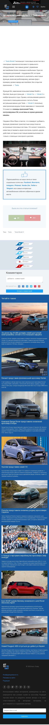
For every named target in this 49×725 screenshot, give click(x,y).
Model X (40, 94)
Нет (32, 218)
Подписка (24, 717)
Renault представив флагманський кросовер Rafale (24, 379)
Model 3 (31, 103)
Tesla (17, 85)
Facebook (27, 182)
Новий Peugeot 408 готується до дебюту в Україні (23, 647)
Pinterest (17, 185)
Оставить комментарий (24, 291)
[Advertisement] (24, 43)
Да (16, 218)
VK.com (19, 287)
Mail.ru (27, 287)
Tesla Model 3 (11, 61)
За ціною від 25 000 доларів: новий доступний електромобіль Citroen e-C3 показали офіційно (22, 334)
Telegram (9, 188)
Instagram (10, 185)
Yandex (35, 287)
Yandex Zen (26, 185)
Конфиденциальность (10, 675)
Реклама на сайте (9, 678)
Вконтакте (35, 182)
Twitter (33, 185)
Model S (30, 94)
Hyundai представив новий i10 (14, 468)
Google (39, 287)
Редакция (6, 681)
